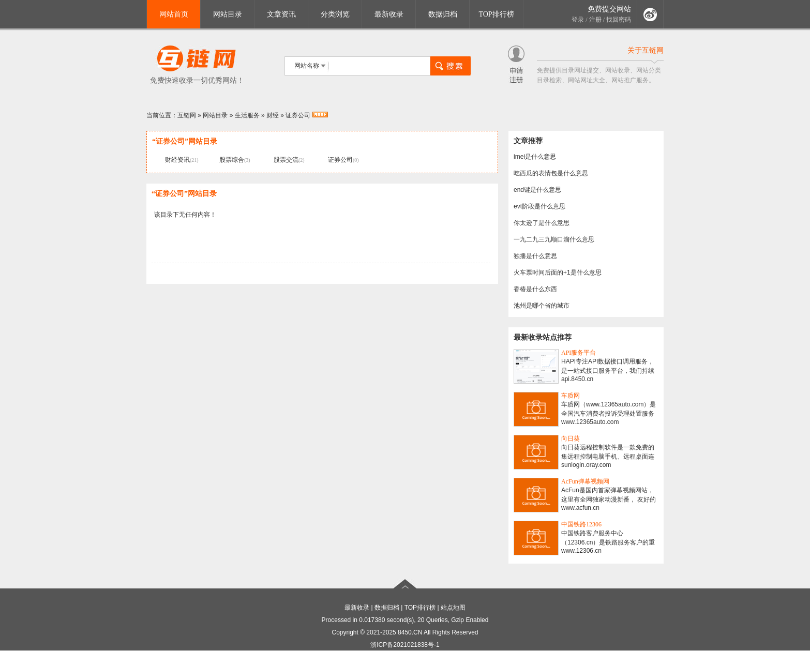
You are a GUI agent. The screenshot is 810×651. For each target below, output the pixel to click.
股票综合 (231, 159)
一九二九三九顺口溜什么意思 (554, 239)
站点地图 (453, 607)
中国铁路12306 (581, 524)
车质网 (570, 395)
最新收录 (388, 14)
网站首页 (173, 14)
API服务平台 (578, 352)
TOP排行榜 (496, 14)
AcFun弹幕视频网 (585, 481)
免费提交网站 (609, 9)
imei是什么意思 (535, 156)
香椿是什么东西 (535, 289)
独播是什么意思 (535, 256)
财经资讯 (177, 159)
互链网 (186, 115)
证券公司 (298, 115)
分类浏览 (335, 14)
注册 (595, 19)
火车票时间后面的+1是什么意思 (558, 272)
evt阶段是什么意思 (539, 206)
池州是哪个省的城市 (541, 305)
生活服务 (247, 115)
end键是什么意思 (537, 189)
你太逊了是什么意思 (541, 222)
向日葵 (570, 438)
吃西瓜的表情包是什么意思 (551, 173)
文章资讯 (281, 14)
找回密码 (618, 19)
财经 (272, 115)
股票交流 (286, 159)
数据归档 (442, 14)
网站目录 (227, 14)
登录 (578, 19)
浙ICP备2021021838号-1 (404, 644)
